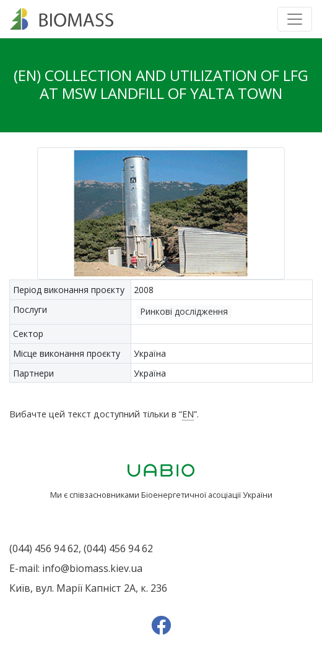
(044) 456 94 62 (44, 548)
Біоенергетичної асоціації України (206, 494)
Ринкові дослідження (184, 311)
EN (188, 414)
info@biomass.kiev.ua (92, 568)
